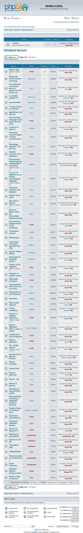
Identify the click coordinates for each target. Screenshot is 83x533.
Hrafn (32, 196)
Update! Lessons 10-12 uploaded (15, 154)
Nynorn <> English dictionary (13, 316)
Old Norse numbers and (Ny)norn (14, 190)
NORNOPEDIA (15, 452)
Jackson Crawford (31, 410)
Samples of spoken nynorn (15, 275)
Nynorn (17, 30)
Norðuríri (31, 146)
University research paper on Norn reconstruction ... (15, 137)
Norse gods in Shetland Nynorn (15, 259)
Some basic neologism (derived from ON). (14, 245)
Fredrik (31, 232)
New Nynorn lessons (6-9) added (14, 391)
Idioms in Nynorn (13, 385)
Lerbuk (15, 43)
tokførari (31, 164)
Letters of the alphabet (14, 266)
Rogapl (66, 319)
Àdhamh (32, 309)
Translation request (14, 232)
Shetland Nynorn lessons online (15, 471)
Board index (8, 30)
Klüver (66, 260)
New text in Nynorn (13, 202)
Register (15, 18)
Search (75, 18)
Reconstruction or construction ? (15, 458)
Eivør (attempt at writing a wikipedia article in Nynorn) (15, 401)
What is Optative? (13, 341)
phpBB (34, 532)
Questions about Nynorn (15, 417)
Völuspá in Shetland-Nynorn (13, 423)
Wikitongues (14, 238)
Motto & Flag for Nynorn (14, 478)
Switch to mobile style (41, 530)
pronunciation (15, 102)
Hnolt (67, 45)
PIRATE (31, 363)
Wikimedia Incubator (13, 280)
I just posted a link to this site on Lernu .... (15, 286)
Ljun (31, 204)
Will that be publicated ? (14, 435)
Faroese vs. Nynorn (14, 128)
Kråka (67, 155)
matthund (31, 252)
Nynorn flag (14, 70)
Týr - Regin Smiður (13, 346)
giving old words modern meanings (15, 79)
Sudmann (31, 446)
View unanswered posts (12, 26)
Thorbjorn (31, 441)
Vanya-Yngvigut (31, 328)
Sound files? (14, 368)
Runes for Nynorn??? (14, 430)
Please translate (13, 363)
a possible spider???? (14, 97)
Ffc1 (31, 88)
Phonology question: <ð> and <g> (15, 146)
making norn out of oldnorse (15, 335)
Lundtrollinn (31, 435)
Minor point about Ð (14, 304)
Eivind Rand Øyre (66, 165)
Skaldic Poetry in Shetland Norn (15, 410)
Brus (31, 108)
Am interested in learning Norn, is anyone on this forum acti (15, 88)
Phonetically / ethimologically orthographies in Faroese (15, 162)
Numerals (13, 299)
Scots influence (13, 464)
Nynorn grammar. (13, 374)
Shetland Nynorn (27, 30)
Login (7, 18)
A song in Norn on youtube (15, 108)
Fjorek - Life (14, 379)
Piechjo (31, 128)
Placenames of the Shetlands (15, 293)
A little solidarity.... (14, 309)
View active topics (28, 26)
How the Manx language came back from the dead (15, 121)
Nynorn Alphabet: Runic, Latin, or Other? (15, 328)
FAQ (67, 18)
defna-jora (31, 79)
